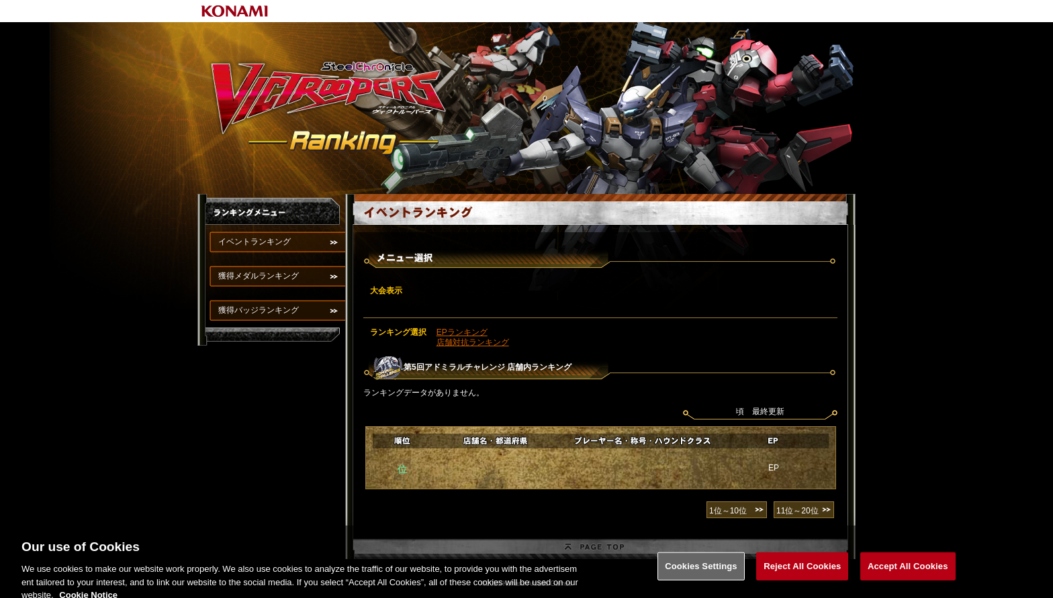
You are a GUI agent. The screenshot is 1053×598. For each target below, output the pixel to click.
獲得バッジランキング (258, 310)
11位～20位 (797, 510)
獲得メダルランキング (258, 276)
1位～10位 (728, 510)
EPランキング (462, 332)
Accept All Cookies (908, 569)
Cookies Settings (701, 569)
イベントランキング (254, 241)
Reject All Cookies (802, 569)
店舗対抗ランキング (473, 342)
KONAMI (235, 11)
